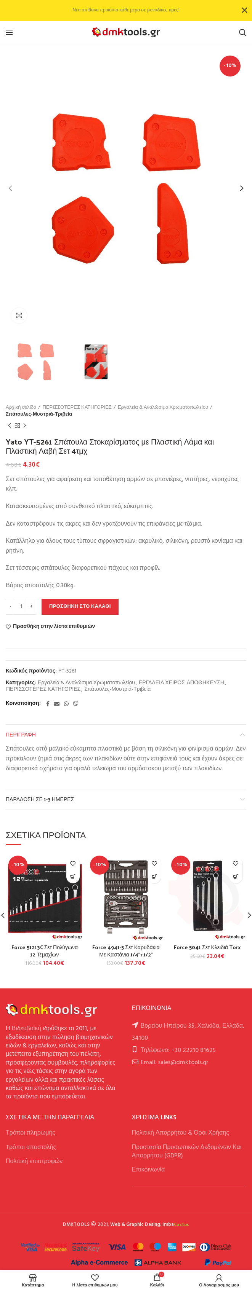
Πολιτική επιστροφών (34, 1162)
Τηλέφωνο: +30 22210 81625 (178, 1050)
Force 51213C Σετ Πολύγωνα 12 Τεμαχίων (44, 951)
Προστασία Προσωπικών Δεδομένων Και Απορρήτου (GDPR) (187, 1152)
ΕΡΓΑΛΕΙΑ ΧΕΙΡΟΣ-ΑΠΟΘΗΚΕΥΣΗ (181, 683)
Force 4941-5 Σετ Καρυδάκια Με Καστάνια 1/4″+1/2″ (125, 951)
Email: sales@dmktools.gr (175, 1063)
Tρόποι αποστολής (31, 1147)
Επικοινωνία (148, 1170)
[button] (73, 876)
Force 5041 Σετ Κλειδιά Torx (207, 947)
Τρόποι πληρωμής (30, 1133)
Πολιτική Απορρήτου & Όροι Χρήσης (181, 1133)
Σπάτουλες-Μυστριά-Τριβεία (39, 414)
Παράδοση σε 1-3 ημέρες (40, 799)
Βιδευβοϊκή (27, 1029)
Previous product (9, 425)
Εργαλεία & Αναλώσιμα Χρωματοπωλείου (163, 407)
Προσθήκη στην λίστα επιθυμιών (54, 627)
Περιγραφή (21, 734)
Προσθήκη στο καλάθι (80, 606)
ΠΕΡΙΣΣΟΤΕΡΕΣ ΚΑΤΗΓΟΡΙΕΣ (76, 407)
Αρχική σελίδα (21, 407)
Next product (24, 425)
